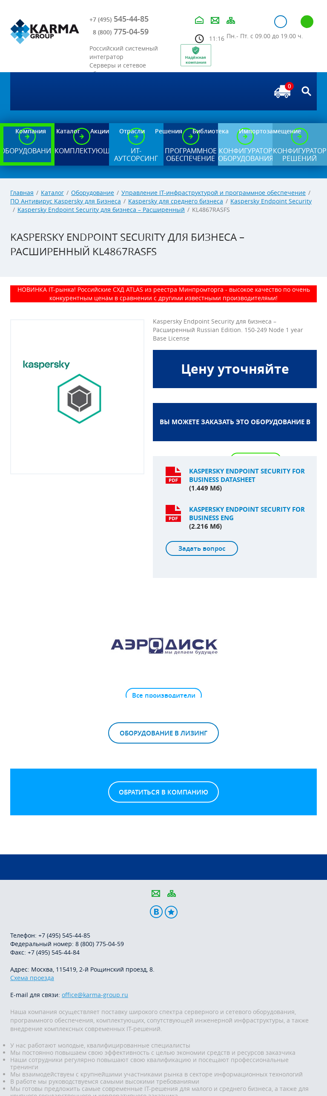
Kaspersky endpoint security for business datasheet (247, 475)
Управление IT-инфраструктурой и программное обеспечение (213, 193)
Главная (22, 193)
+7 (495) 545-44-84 (54, 952)
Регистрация (307, 21)
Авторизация (280, 21)
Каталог (52, 193)
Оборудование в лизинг (163, 733)
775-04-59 (121, 31)
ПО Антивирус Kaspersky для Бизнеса (65, 201)
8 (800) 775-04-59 (99, 944)
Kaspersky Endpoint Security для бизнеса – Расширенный (101, 210)
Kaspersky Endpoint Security (271, 201)
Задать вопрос (201, 548)
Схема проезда (32, 978)
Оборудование (92, 193)
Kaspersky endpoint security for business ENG (247, 513)
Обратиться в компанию (163, 792)
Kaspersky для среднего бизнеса (175, 201)
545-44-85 (119, 19)
